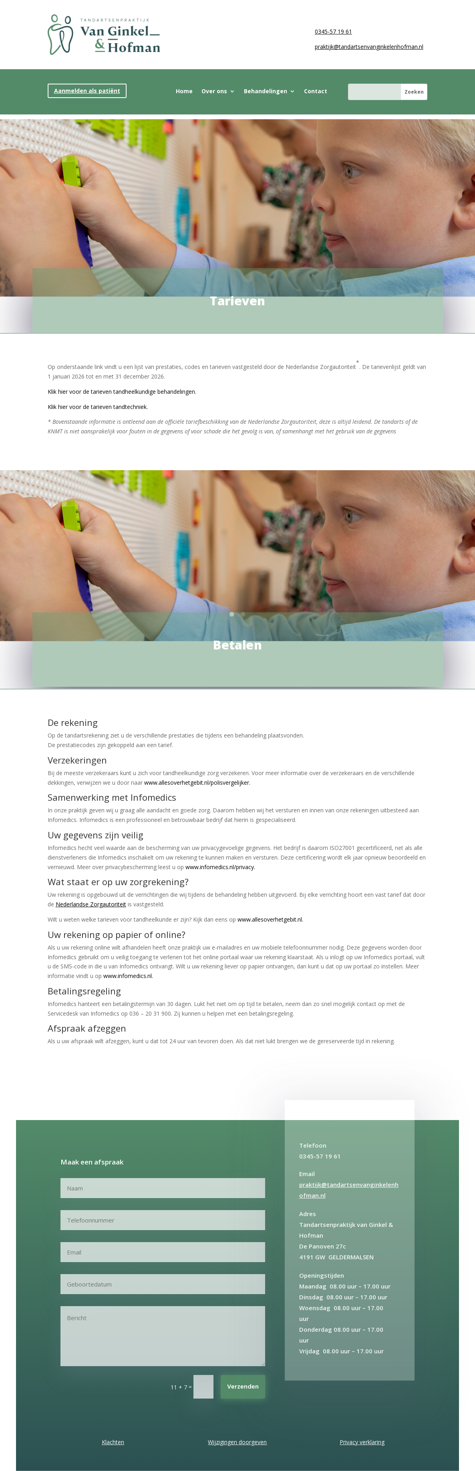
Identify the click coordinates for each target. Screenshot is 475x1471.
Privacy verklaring (362, 1442)
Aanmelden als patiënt (87, 90)
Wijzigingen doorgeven (237, 1442)
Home (184, 91)
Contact (315, 91)
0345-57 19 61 (333, 31)
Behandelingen (265, 91)
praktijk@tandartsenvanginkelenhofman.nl (369, 46)
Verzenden (243, 1387)
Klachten (113, 1442)
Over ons (214, 91)
